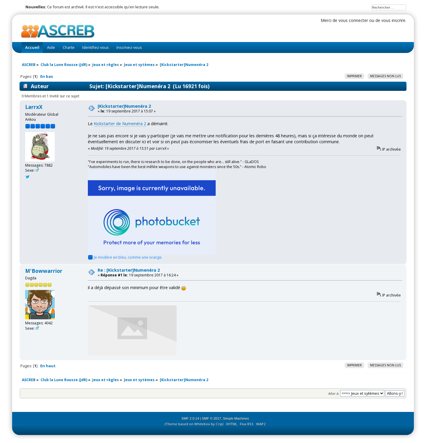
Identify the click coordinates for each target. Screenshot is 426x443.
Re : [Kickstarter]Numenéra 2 (129, 270)
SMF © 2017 (211, 418)
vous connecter (353, 20)
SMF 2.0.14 (190, 418)
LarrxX (34, 107)
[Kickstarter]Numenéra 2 (124, 106)
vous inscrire (393, 20)
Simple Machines (236, 418)
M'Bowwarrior (43, 271)
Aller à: (333, 393)
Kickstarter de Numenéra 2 (120, 123)
